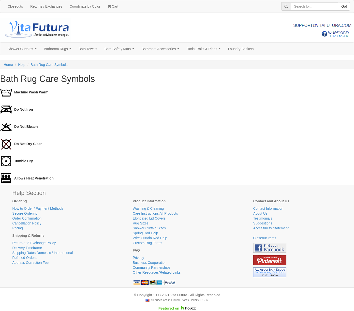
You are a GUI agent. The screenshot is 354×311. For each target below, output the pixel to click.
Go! (344, 6)
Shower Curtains (23, 50)
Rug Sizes (140, 223)
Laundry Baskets (240, 49)
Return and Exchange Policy (34, 243)
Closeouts (15, 6)
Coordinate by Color (85, 6)
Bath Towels (88, 49)
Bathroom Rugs (58, 50)
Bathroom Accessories (161, 50)
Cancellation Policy (26, 223)
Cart (113, 6)
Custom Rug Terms (147, 243)
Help (21, 65)
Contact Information (268, 208)
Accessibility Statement (271, 228)
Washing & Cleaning (148, 208)
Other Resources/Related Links (157, 272)
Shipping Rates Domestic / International (42, 253)
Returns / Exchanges (46, 6)
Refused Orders (24, 258)
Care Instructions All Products (155, 213)
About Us (260, 213)
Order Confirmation (27, 218)
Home (8, 65)
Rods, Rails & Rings (204, 50)
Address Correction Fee (30, 263)
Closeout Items (264, 238)
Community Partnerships (151, 267)
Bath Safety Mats (120, 50)
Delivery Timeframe (27, 248)
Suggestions (262, 223)
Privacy (138, 258)
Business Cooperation (149, 263)
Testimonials (262, 218)
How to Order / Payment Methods (37, 208)
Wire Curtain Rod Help (150, 238)
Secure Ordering (25, 213)
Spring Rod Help (145, 233)
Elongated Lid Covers (149, 218)
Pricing (17, 228)
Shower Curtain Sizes (149, 228)
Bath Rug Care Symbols (49, 65)
